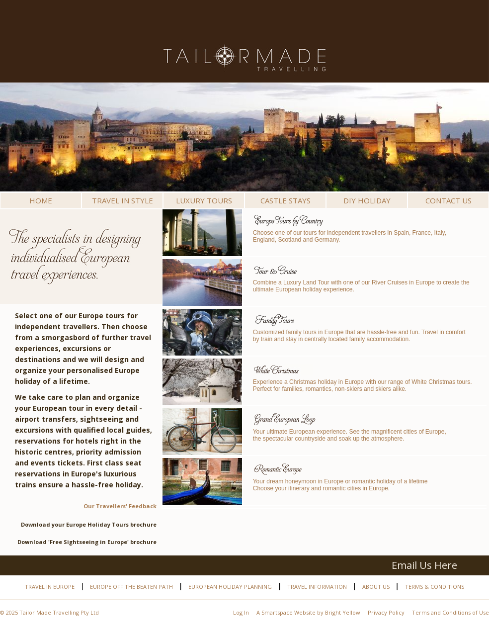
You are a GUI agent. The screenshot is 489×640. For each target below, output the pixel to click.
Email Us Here (424, 565)
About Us (376, 586)
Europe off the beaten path (131, 586)
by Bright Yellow (338, 612)
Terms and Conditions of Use (450, 612)
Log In (241, 612)
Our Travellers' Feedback (120, 506)
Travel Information (317, 586)
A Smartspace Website (286, 612)
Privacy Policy (386, 612)
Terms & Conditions (434, 586)
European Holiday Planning (230, 586)
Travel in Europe (50, 586)
